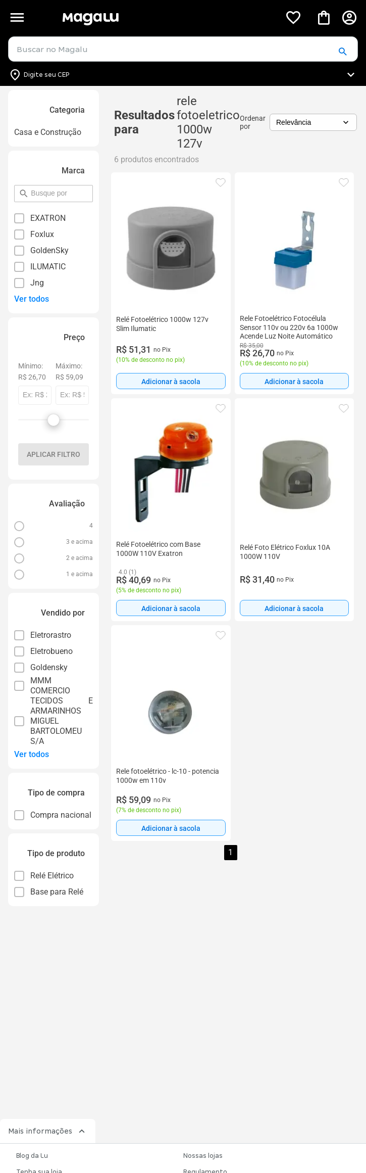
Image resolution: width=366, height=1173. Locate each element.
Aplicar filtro (53, 454)
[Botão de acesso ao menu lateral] (17, 17)
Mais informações (47, 1131)
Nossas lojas (203, 1155)
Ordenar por (253, 122)
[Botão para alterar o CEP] (183, 75)
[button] (342, 52)
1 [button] (230, 852)
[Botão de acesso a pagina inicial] (167, 17)
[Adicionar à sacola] (171, 381)
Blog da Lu (32, 1155)
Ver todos (31, 299)
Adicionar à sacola (170, 382)
